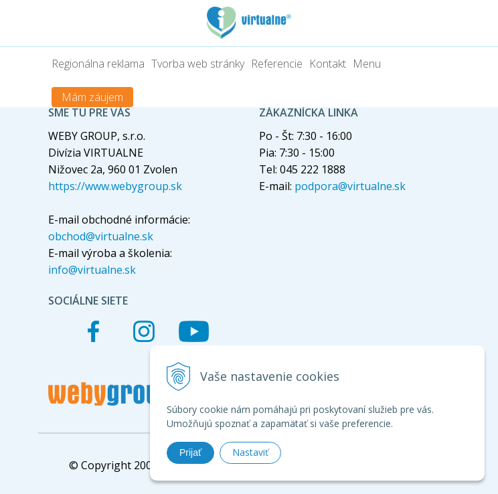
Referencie (277, 63)
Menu (367, 63)
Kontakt (327, 63)
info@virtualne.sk (92, 269)
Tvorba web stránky (197, 63)
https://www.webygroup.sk (115, 186)
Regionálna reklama (98, 63)
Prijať (190, 452)
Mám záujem (92, 97)
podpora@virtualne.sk (350, 186)
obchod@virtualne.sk (100, 236)
